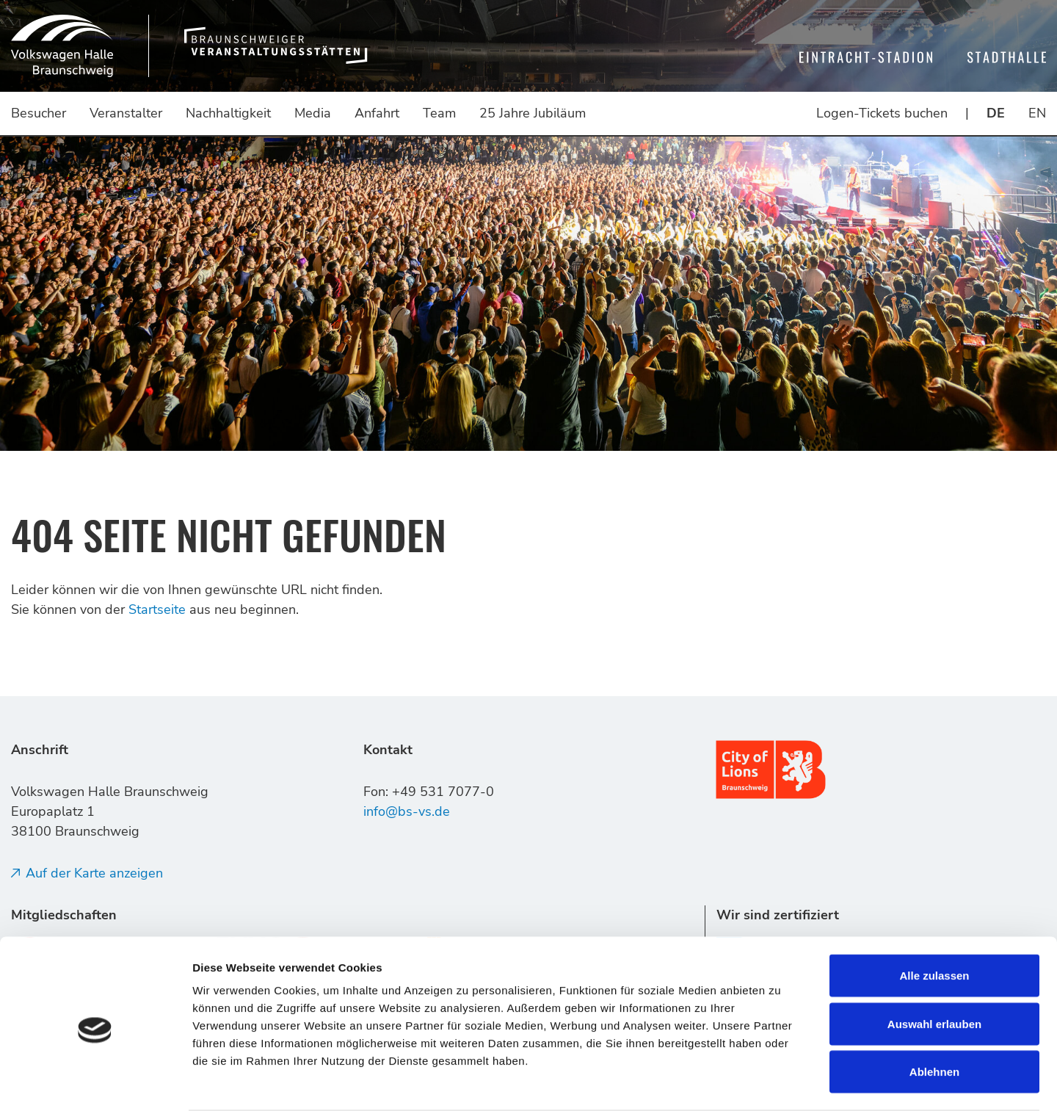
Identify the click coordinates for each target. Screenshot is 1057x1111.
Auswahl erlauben (934, 966)
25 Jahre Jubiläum (532, 113)
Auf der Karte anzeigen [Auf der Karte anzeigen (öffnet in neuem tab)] (94, 873)
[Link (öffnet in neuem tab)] (771, 768)
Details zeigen (781, 1082)
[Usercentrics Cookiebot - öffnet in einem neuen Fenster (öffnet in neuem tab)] (95, 1082)
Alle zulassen (934, 918)
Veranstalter (126, 113)
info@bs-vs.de (406, 811)
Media (312, 113)
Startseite (157, 609)
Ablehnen (934, 1014)
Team (439, 113)
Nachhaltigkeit (228, 113)
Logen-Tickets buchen (882, 113)
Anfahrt (377, 113)
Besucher (38, 113)
